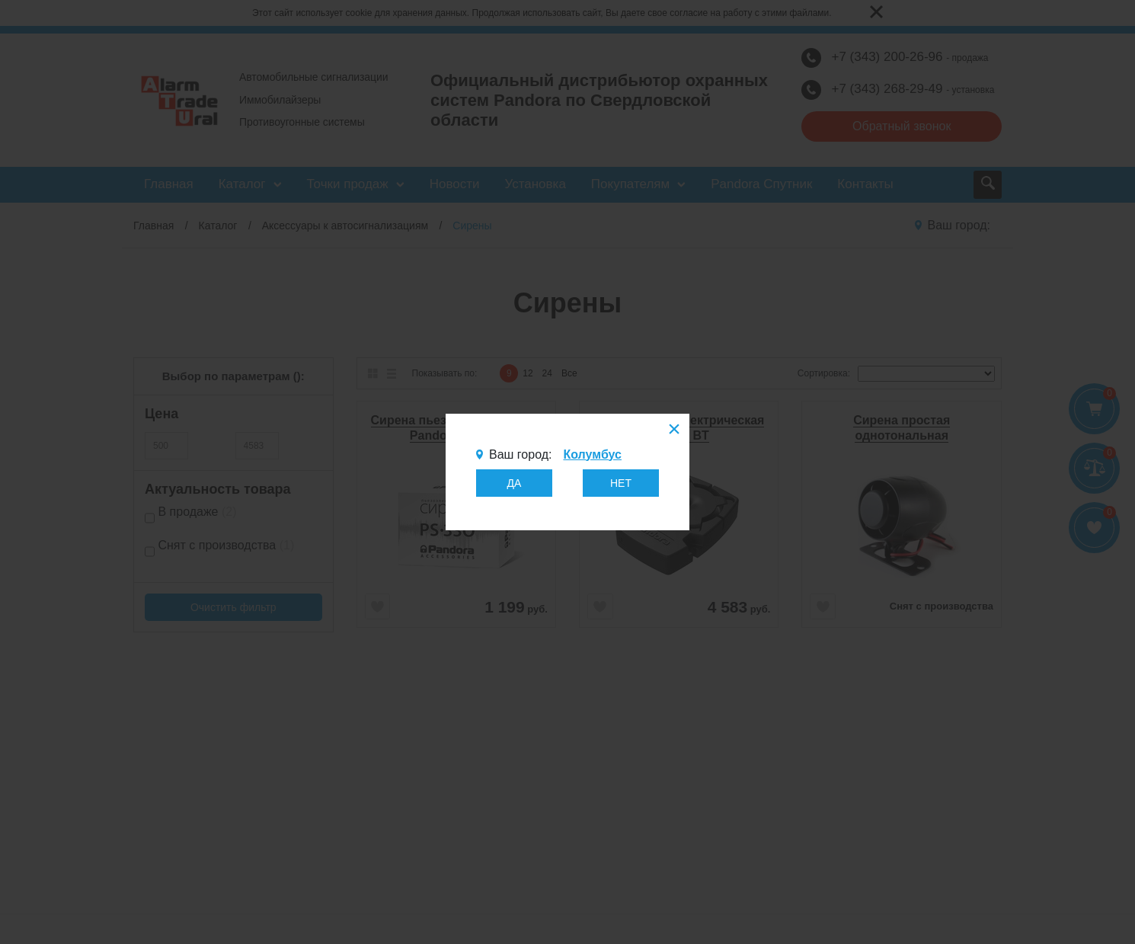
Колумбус (592, 454)
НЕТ (620, 483)
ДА (514, 483)
